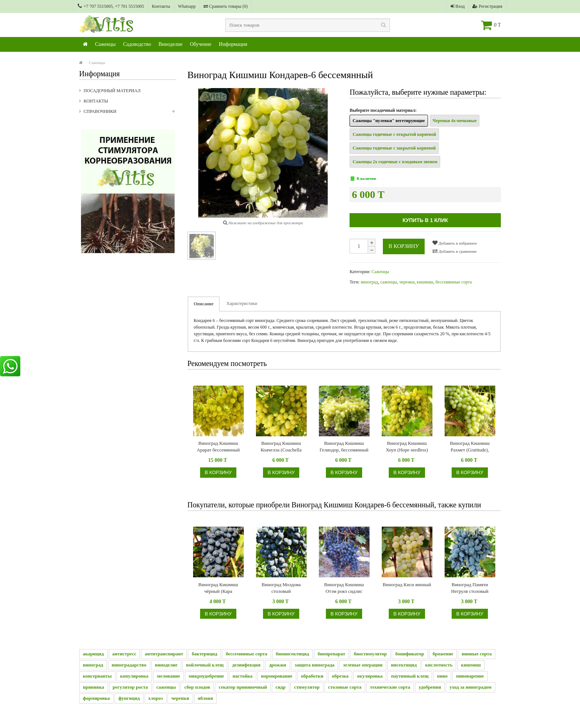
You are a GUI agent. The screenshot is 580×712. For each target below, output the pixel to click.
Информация (233, 44)
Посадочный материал (112, 90)
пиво (442, 676)
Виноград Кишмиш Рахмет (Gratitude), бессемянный (469, 446)
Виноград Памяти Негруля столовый (470, 588)
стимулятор (307, 687)
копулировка (134, 676)
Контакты (161, 6)
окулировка (369, 676)
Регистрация (487, 6)
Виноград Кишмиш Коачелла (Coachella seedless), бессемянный (280, 446)
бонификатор (409, 653)
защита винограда (315, 665)
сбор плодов (197, 687)
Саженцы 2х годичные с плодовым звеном (395, 161)
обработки (312, 676)
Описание (204, 303)
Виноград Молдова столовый (281, 588)
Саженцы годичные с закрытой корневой (394, 148)
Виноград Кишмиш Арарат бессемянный (218, 446)
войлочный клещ (205, 665)
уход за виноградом (470, 687)
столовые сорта (344, 687)
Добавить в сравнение (454, 250)
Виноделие (170, 44)
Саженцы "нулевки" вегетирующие (389, 120)
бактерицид (204, 653)
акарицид (93, 653)
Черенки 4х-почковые (455, 120)
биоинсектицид (292, 653)
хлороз (155, 698)
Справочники (130, 113)
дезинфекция (246, 665)
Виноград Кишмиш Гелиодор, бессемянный (344, 446)
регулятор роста (130, 687)
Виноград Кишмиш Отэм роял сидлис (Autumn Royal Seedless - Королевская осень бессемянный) (344, 588)
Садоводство (137, 44)
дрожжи (277, 665)
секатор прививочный (243, 687)
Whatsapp (187, 6)
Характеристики (241, 303)
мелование (168, 676)
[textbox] (307, 25)
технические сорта (390, 687)
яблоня (205, 698)
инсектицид (404, 665)
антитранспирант (164, 653)
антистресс (124, 653)
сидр (281, 687)
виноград (369, 282)
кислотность (439, 665)
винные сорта (477, 653)
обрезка (340, 676)
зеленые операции (362, 665)
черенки (406, 282)
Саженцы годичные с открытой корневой (394, 134)
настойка (243, 676)
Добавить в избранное (454, 242)
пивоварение (470, 676)
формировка (96, 698)
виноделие (166, 665)
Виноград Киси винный (407, 584)
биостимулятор (370, 653)
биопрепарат (331, 653)
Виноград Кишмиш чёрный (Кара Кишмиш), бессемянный (218, 588)
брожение (443, 653)
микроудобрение (206, 676)
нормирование (277, 676)
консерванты (97, 676)
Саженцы (105, 44)
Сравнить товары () (225, 6)
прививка (93, 687)
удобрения (430, 687)
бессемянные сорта (453, 282)
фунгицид (129, 698)
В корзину (403, 246)
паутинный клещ (409, 676)
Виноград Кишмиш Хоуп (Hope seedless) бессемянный (407, 446)
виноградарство (129, 665)
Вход (458, 6)
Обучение (200, 44)
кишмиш (425, 282)
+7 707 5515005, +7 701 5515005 (111, 6)
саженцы (388, 282)
